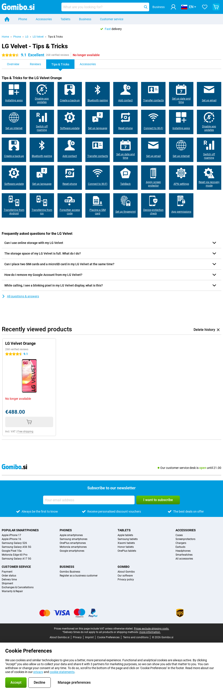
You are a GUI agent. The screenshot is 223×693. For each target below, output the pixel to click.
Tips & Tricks (55, 36)
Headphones (183, 550)
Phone (22, 19)
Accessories (44, 19)
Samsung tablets (128, 539)
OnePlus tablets (127, 550)
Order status (9, 575)
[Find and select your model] (105, 7)
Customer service (111, 19)
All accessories (184, 558)
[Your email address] (89, 500)
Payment (7, 571)
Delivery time (9, 579)
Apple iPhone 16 (11, 539)
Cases (179, 535)
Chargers (181, 543)
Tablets (65, 19)
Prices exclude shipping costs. (151, 628)
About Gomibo (126, 571)
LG (26, 36)
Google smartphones (72, 550)
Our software (125, 575)
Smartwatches (184, 554)
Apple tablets (125, 535)
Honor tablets (126, 546)
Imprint (89, 637)
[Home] (7, 19)
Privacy (77, 637)
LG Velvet (38, 36)
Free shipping (25, 431)
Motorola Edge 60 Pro (14, 554)
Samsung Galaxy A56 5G (16, 546)
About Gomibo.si (59, 637)
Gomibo (124, 566)
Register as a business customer (79, 575)
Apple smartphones (71, 535)
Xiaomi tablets (126, 543)
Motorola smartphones (73, 546)
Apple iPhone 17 (11, 535)
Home (5, 36)
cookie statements (62, 672)
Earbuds (180, 546)
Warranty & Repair (12, 591)
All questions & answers (20, 296)
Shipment (7, 583)
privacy (38, 672)
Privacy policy (126, 579)
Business (85, 19)
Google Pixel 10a (12, 550)
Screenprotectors (185, 539)
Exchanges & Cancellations (18, 587)
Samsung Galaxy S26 (14, 543)
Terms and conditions (136, 637)
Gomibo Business (70, 571)
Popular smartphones (20, 530)
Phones (66, 530)
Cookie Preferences (108, 637)
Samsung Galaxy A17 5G (16, 558)
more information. (150, 632)
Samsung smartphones (73, 539)
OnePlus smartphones (73, 543)
